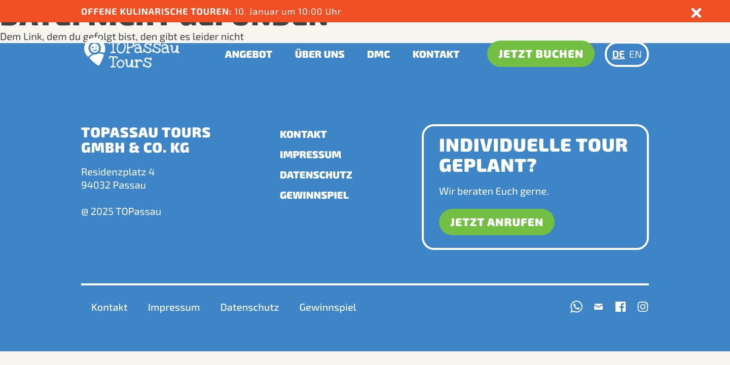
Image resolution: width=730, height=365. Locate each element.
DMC (378, 54)
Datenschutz (316, 175)
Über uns (320, 54)
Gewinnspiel (314, 195)
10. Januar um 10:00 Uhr (212, 11)
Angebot (248, 54)
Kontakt (436, 54)
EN (635, 54)
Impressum (310, 155)
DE (618, 54)
